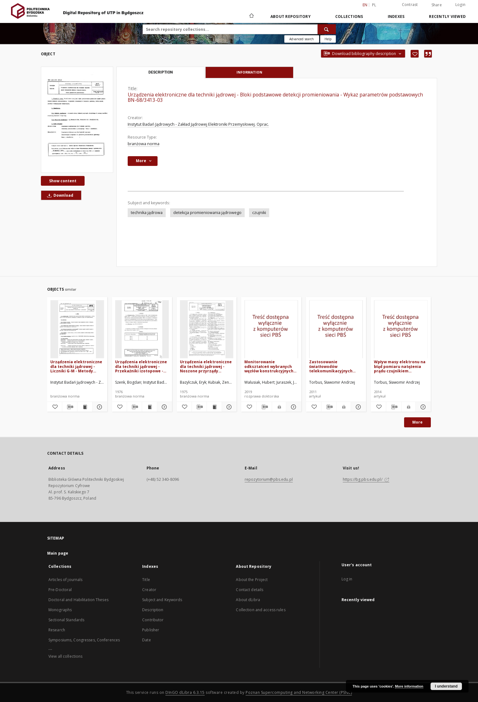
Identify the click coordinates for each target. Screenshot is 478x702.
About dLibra (248, 599)
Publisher (150, 630)
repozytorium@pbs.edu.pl (269, 479)
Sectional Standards (66, 619)
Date (146, 640)
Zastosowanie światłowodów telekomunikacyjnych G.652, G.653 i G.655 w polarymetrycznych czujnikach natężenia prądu (331, 366)
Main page (57, 553)
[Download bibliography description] (69, 407)
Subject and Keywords (162, 599)
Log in (347, 579)
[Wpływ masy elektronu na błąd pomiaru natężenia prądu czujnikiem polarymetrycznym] (400, 329)
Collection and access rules (260, 609)
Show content (62, 181)
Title (146, 579)
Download (59, 195)
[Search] (327, 29)
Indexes (396, 16)
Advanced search (301, 39)
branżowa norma (143, 143)
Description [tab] (160, 72)
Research (56, 630)
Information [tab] (249, 72)
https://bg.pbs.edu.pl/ (366, 479)
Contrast (410, 4)
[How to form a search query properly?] (328, 39)
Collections (349, 16)
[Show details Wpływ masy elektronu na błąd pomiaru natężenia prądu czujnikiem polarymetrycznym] (422, 407)
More (417, 422)
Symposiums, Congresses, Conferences (84, 640)
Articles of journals (65, 579)
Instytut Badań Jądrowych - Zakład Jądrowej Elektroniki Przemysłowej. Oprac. (198, 124)
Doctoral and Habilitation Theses (78, 599)
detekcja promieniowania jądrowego (207, 212)
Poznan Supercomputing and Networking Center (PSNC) (299, 692)
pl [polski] (374, 5)
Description (152, 609)
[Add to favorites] (414, 54)
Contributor (153, 619)
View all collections (65, 656)
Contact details (249, 589)
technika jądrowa (147, 212)
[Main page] (251, 16)
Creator (149, 589)
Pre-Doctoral (60, 589)
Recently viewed (447, 16)
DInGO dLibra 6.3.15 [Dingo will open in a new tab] (185, 692)
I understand (446, 686)
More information (409, 686)
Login (460, 4)
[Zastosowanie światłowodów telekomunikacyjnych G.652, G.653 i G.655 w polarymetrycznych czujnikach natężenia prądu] (336, 329)
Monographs (60, 609)
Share (436, 5)
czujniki (259, 212)
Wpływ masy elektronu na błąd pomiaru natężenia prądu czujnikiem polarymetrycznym (399, 366)
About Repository (290, 16)
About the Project (252, 579)
